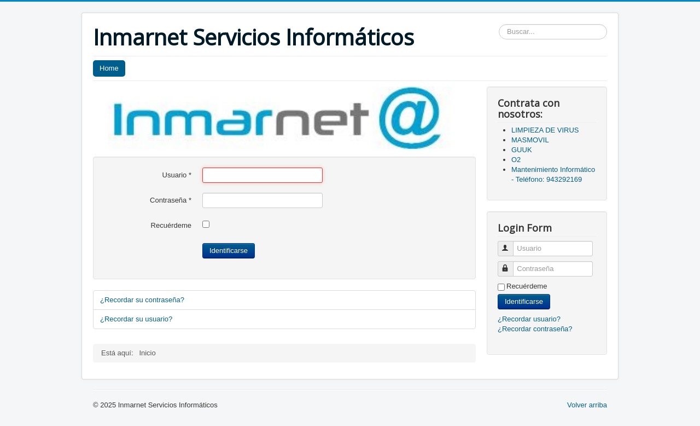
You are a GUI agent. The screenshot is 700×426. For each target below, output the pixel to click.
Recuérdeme (171, 225)
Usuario (176, 175)
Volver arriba (587, 405)
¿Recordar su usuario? (136, 319)
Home (109, 68)
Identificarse (228, 250)
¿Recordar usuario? (529, 319)
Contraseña (170, 200)
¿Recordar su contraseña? (142, 300)
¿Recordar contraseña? (535, 329)
